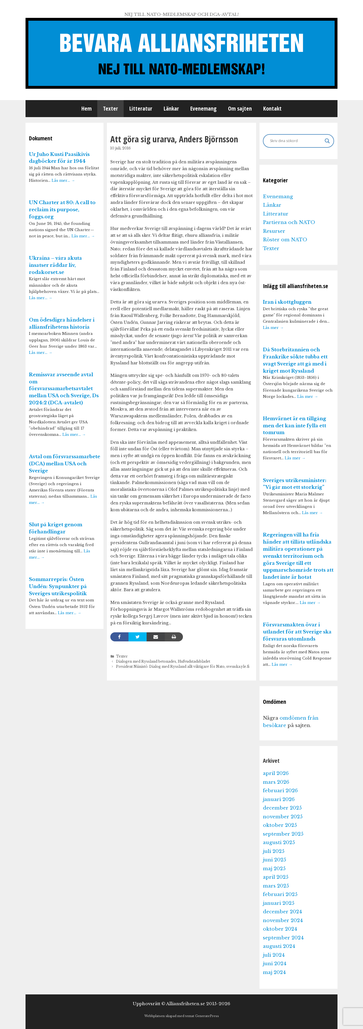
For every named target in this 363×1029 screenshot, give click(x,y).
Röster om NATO (285, 240)
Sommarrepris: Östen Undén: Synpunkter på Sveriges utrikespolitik (58, 586)
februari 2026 (280, 791)
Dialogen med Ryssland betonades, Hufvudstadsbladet (163, 661)
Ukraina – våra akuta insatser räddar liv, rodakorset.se (55, 265)
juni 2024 (274, 964)
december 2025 (282, 808)
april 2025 (275, 877)
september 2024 (283, 938)
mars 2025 (276, 886)
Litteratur (140, 108)
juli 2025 (273, 851)
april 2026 (276, 773)
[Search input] (296, 141)
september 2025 (283, 834)
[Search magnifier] (327, 141)
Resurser (274, 231)
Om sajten (240, 108)
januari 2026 (279, 799)
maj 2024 (274, 972)
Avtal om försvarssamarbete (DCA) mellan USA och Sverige (64, 464)
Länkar (171, 108)
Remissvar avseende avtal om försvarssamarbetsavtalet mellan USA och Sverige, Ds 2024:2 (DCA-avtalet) (64, 389)
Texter (110, 108)
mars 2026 (276, 782)
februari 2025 (280, 894)
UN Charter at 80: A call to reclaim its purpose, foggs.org (62, 210)
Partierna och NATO (289, 222)
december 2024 (282, 912)
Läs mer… (63, 180)
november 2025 (283, 817)
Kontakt (272, 108)
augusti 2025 (279, 843)
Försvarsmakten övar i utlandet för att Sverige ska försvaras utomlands (297, 632)
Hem (86, 108)
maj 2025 (274, 869)
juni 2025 (274, 860)
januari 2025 (278, 903)
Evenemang (203, 108)
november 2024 (283, 921)
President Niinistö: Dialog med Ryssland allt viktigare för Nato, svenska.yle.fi (182, 666)
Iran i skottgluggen (287, 302)
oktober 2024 (280, 929)
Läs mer (273, 327)
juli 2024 (274, 955)
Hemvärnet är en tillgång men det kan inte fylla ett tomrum (294, 426)
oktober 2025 (280, 825)
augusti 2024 (279, 946)
